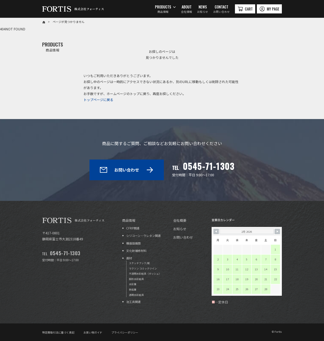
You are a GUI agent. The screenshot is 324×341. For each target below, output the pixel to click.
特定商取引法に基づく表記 (58, 332)
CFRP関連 (132, 228)
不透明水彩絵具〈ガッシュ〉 (145, 273)
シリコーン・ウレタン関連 (143, 236)
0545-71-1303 (209, 166)
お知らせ (179, 228)
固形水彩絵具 (136, 279)
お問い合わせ (126, 170)
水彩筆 (132, 284)
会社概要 (179, 220)
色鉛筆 (132, 289)
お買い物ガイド (92, 332)
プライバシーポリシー (124, 332)
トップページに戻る (98, 99)
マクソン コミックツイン (143, 268)
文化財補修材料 (136, 251)
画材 (129, 258)
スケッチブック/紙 (139, 263)
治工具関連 (133, 302)
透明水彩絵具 (136, 295)
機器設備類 (133, 243)
